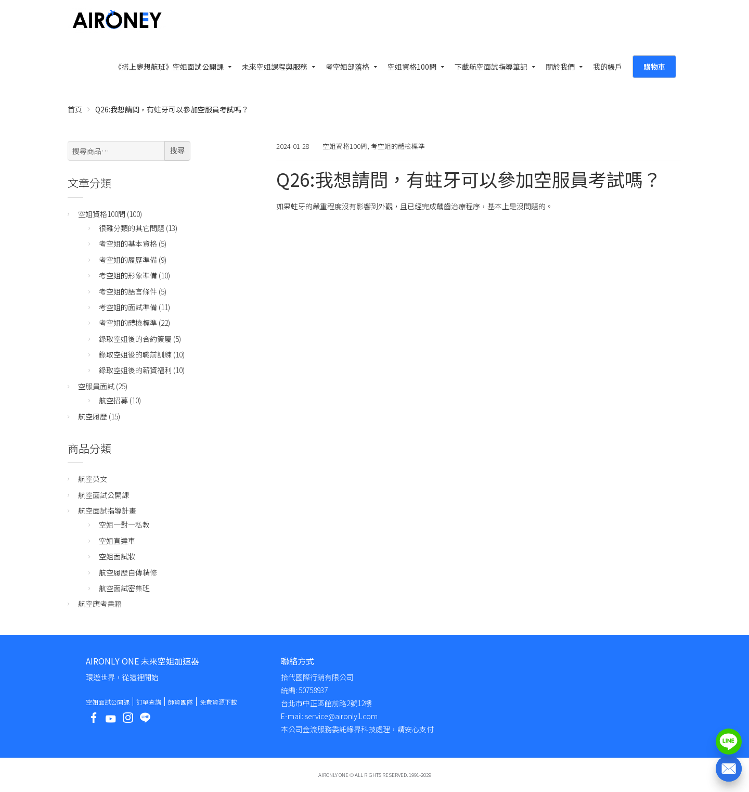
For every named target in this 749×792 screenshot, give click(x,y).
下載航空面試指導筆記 (491, 66)
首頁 (75, 109)
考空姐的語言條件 (128, 291)
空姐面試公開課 (108, 701)
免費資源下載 (218, 701)
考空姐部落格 (347, 66)
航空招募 (113, 400)
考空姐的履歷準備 (128, 259)
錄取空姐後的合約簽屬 (135, 339)
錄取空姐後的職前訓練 (135, 354)
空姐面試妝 (117, 556)
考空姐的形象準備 (128, 275)
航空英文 (92, 479)
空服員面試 (96, 386)
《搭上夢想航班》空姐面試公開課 (169, 66)
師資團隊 (180, 701)
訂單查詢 (148, 701)
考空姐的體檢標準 (398, 146)
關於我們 (560, 66)
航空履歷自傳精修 (128, 572)
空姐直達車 (117, 540)
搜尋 (177, 150)
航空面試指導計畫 (107, 510)
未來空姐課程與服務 (274, 66)
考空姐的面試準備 (128, 307)
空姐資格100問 (412, 66)
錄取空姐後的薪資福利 (135, 370)
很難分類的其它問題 (131, 228)
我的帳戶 (607, 66)
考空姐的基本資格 (128, 243)
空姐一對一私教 (124, 524)
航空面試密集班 (124, 588)
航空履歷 (92, 416)
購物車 (654, 66)
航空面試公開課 (103, 495)
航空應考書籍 (100, 603)
